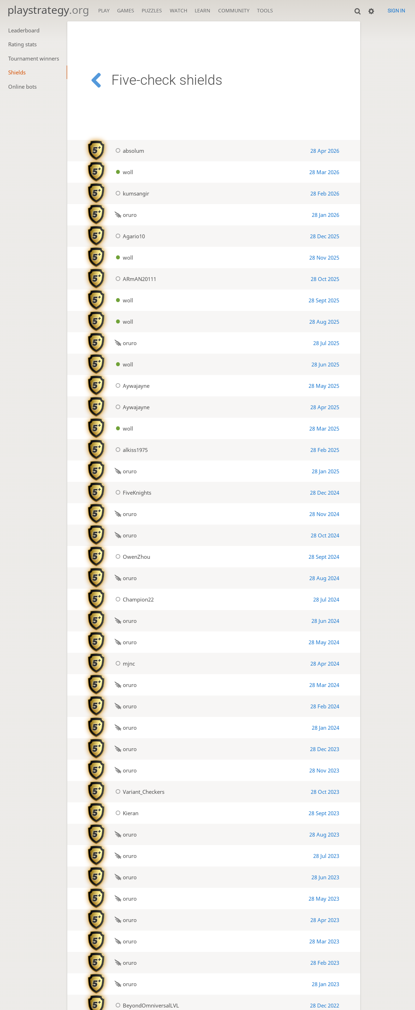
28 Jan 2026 (325, 214)
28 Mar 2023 (324, 941)
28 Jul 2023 (326, 855)
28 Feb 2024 (324, 706)
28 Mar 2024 (324, 684)
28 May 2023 (324, 898)
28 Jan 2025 (325, 471)
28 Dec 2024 (324, 492)
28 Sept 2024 (324, 556)
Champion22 (133, 599)
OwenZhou (131, 556)
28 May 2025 (324, 385)
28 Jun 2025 (325, 364)
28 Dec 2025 (324, 236)
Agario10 (129, 236)
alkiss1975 (130, 449)
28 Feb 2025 (324, 449)
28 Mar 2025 (324, 428)
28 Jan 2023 (325, 984)
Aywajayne (131, 385)
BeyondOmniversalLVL (146, 1005)
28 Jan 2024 (325, 727)
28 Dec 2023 (324, 749)
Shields (17, 72)
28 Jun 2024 (325, 620)
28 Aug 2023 (324, 834)
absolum (128, 150)
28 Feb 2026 (324, 193)
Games (125, 10)
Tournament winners (33, 58)
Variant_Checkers (138, 791)
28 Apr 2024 (324, 663)
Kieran (125, 813)
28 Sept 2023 (324, 813)
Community (233, 10)
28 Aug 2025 (324, 321)
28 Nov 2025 (324, 257)
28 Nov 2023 (324, 770)
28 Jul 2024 (326, 599)
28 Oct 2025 (325, 278)
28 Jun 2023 (325, 877)
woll (123, 172)
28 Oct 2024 (325, 535)
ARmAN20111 (134, 278)
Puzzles (152, 10)
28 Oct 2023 (325, 791)
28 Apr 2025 (324, 407)
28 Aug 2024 (324, 578)
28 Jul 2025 (326, 343)
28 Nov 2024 (324, 513)
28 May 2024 (324, 642)
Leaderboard (24, 30)
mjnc (124, 663)
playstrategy (48, 9)
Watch (178, 10)
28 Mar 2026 (324, 172)
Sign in (396, 11)
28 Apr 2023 (324, 919)
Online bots (22, 86)
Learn (202, 10)
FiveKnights (132, 492)
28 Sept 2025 (324, 300)
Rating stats (22, 44)
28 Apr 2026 (324, 150)
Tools (265, 10)
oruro (125, 214)
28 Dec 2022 (324, 1005)
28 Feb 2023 (324, 962)
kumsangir (131, 193)
